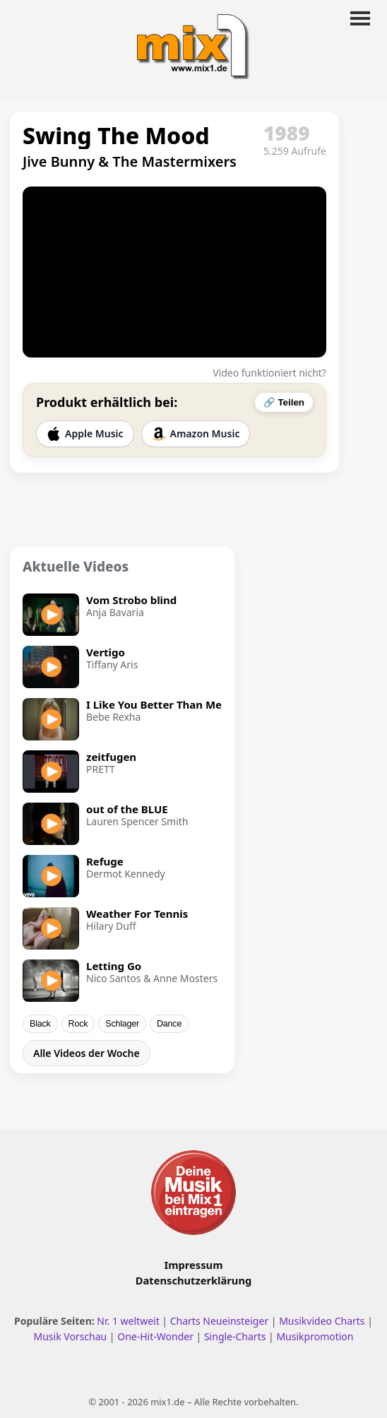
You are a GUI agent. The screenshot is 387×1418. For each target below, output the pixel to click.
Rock (78, 1024)
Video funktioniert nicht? (269, 372)
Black (40, 1024)
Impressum (194, 1265)
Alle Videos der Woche (86, 1053)
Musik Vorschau (70, 1336)
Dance (169, 1024)
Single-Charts (235, 1336)
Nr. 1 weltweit (128, 1321)
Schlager (122, 1024)
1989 (286, 132)
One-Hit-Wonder (155, 1336)
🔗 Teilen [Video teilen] (283, 402)
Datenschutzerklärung (193, 1280)
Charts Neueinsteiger (219, 1321)
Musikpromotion (314, 1336)
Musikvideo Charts (321, 1321)
